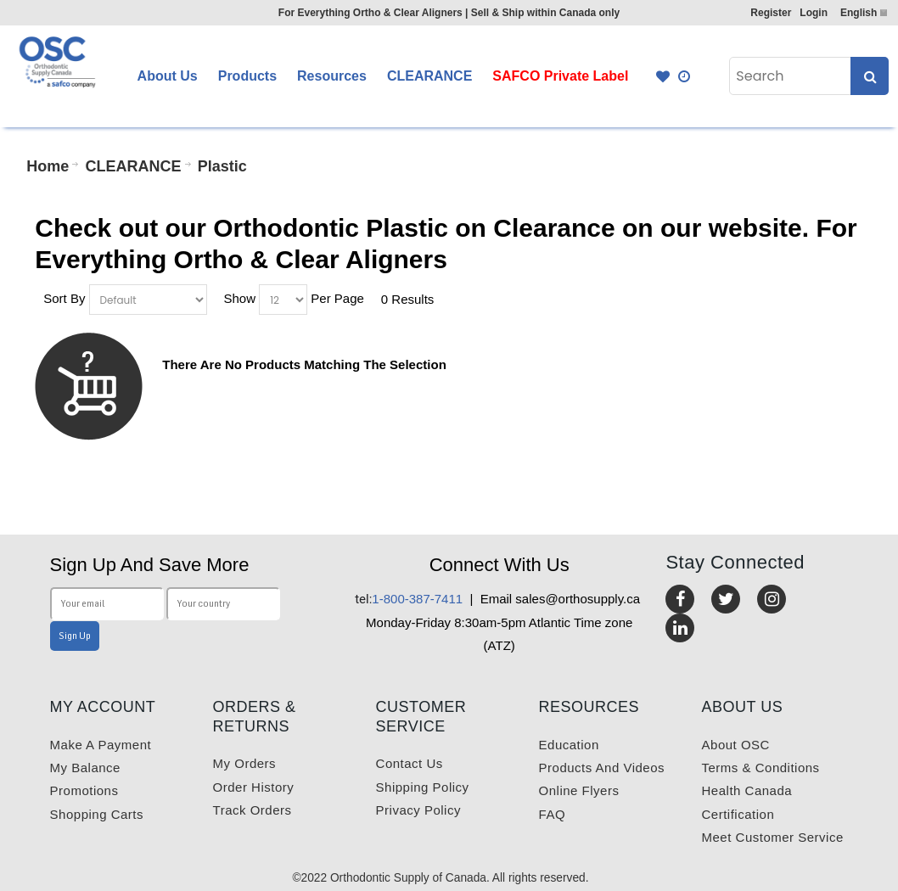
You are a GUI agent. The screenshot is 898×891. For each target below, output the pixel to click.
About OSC (736, 744)
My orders (245, 763)
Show (239, 297)
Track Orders (252, 810)
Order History (254, 787)
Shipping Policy (422, 787)
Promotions (84, 790)
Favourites (663, 76)
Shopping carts (96, 814)
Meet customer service (773, 837)
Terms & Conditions (761, 767)
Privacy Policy (418, 810)
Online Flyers (579, 790)
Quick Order (685, 76)
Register (770, 13)
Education (569, 744)
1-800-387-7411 (409, 598)
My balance (85, 767)
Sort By (64, 297)
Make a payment (101, 744)
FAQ (552, 814)
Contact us (409, 763)
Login (814, 13)
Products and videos (602, 767)
